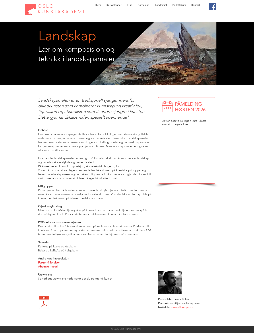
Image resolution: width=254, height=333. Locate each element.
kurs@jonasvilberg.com (185, 303)
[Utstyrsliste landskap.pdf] (44, 303)
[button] (129, 5)
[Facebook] (212, 6)
